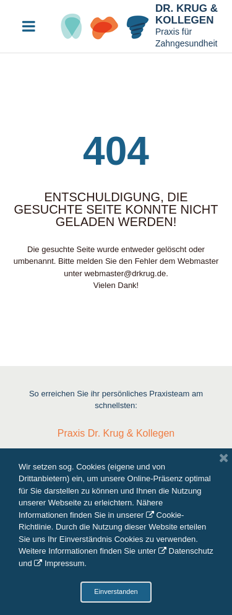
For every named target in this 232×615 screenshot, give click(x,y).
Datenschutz (191, 551)
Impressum (64, 563)
